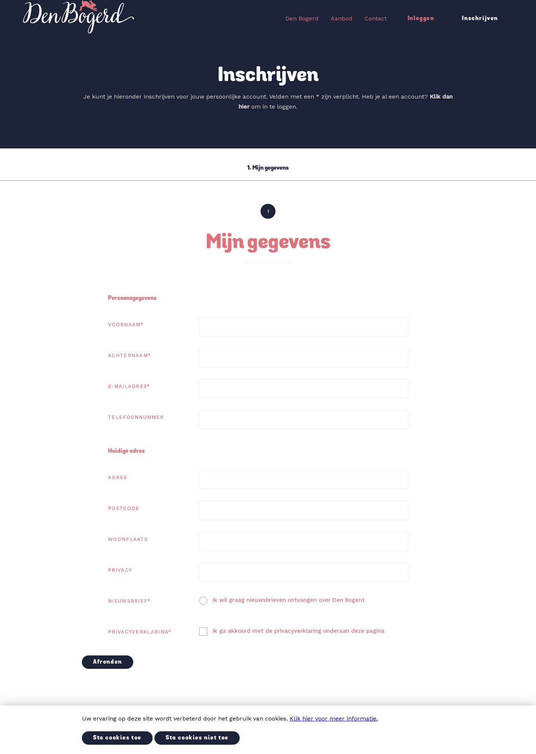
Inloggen (421, 19)
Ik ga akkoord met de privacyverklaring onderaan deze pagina (299, 631)
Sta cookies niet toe (197, 738)
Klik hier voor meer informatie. (334, 718)
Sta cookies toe (117, 738)
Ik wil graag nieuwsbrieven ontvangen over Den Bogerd (288, 600)
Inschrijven (480, 19)
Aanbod (341, 18)
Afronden (107, 662)
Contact (375, 18)
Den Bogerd (302, 18)
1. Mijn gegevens (268, 168)
